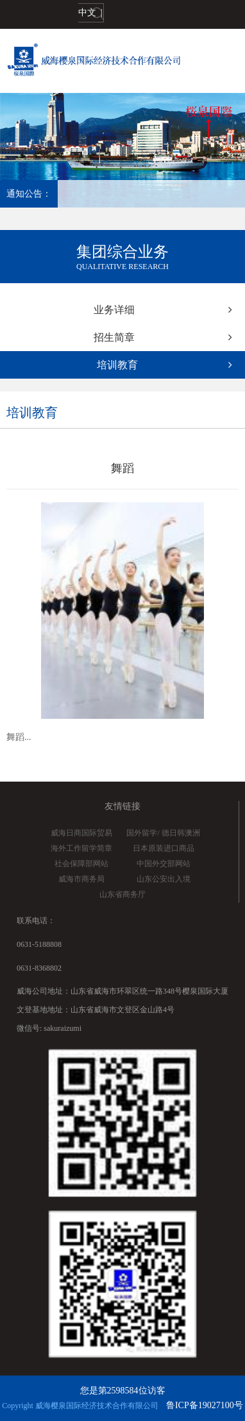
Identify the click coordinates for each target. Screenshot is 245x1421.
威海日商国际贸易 (81, 832)
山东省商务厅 (122, 894)
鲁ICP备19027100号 (204, 1405)
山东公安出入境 (163, 879)
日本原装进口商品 (163, 848)
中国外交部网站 (163, 863)
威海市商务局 (81, 879)
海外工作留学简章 (81, 848)
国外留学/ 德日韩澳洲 (162, 832)
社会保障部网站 (81, 863)
